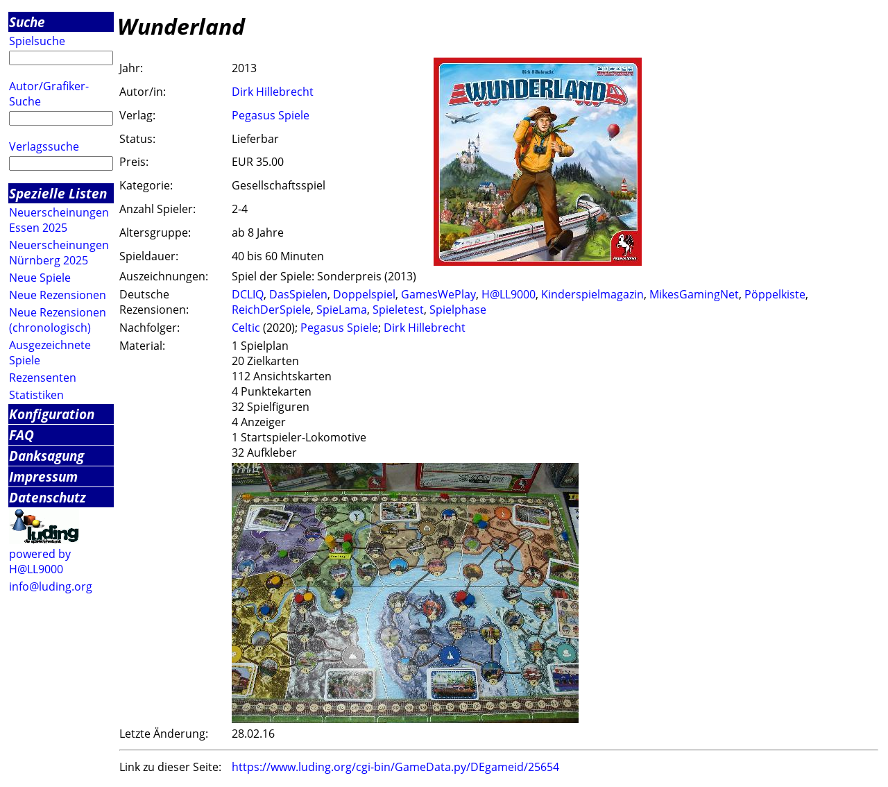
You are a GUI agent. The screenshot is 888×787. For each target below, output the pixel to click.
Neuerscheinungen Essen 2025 (59, 220)
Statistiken (36, 395)
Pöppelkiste (774, 294)
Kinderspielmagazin (592, 294)
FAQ (21, 434)
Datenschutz (47, 497)
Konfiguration (51, 414)
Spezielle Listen (58, 193)
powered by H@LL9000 (40, 561)
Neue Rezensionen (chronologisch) (57, 320)
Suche (27, 21)
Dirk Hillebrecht (273, 91)
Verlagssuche (44, 146)
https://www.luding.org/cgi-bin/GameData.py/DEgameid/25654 (395, 767)
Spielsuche (37, 41)
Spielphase (457, 309)
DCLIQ (248, 294)
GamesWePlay (438, 294)
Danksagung (46, 455)
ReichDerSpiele (271, 309)
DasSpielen (298, 294)
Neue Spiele (40, 277)
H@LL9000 (508, 294)
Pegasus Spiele (270, 115)
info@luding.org (50, 586)
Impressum (43, 476)
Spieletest (398, 309)
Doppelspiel (364, 294)
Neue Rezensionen (57, 295)
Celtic (246, 327)
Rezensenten (42, 377)
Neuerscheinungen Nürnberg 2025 (59, 252)
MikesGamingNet (694, 294)
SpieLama (341, 309)
